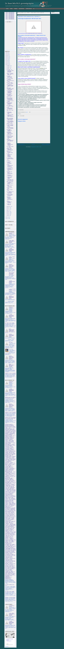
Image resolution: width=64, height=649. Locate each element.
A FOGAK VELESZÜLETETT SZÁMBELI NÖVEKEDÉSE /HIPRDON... (9, 155)
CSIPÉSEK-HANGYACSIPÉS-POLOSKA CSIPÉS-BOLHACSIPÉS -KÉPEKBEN (11, 266)
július (8, 207)
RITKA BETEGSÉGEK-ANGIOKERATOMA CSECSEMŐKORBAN (10, 99)
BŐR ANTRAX (11, 342)
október (8, 68)
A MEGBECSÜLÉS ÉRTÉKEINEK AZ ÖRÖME (9, 113)
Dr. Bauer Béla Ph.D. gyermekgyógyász (19, 3)
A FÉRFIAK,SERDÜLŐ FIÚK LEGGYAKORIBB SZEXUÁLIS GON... (10, 122)
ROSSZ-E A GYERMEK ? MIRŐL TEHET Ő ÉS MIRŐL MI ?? (10, 74)
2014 (7, 63)
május (8, 210)
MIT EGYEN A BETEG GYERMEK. (9, 591)
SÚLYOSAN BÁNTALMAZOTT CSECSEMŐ (9, 202)
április (8, 211)
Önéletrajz (15, 8)
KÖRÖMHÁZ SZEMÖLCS (10, 123)
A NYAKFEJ (8, 160)
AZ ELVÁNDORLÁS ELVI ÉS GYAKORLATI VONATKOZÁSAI (10, 192)
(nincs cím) (11, 349)
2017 (7, 59)
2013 (7, 64)
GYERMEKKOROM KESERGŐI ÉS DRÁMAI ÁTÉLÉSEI (10, 133)
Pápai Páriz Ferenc (21, 8)
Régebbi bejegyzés (45, 144)
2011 (7, 218)
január (8, 215)
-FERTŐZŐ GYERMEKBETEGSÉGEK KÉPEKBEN (12, 282)
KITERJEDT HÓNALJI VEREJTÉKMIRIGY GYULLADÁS (10, 195)
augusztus (8, 206)
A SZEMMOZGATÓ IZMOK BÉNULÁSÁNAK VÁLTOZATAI (10, 71)
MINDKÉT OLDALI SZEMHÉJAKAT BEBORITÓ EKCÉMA (10, 149)
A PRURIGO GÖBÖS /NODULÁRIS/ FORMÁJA (9, 178)
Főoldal (33, 144)
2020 (7, 55)
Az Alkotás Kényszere (29, 8)
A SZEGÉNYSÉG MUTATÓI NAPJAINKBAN (9, 163)
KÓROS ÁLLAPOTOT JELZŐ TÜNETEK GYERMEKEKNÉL (11, 273)
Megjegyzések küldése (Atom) (36, 146)
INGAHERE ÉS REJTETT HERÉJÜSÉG (10, 373)
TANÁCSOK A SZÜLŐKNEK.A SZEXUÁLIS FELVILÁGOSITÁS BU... (9, 198)
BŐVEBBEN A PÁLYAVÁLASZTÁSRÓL (10, 597)
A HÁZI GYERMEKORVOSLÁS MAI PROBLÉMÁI (10, 108)
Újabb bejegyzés (21, 144)
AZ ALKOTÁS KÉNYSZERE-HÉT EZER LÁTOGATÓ (9, 77)
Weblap (11, 8)
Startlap (7, 8)
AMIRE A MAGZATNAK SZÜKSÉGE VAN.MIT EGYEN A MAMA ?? (10, 119)
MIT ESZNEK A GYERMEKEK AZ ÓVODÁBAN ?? (9, 130)
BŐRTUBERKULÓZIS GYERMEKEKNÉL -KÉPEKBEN (9, 103)
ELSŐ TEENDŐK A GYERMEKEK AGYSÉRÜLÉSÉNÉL (9, 95)
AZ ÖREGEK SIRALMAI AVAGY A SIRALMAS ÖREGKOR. (10, 126)
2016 (7, 60)
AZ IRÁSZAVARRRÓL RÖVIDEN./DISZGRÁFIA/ (10, 159)
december (8, 65)
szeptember (9, 69)
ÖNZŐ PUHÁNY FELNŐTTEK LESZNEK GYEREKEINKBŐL (10, 89)
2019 (7, 56)
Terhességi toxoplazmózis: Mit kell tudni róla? (29, 18)
